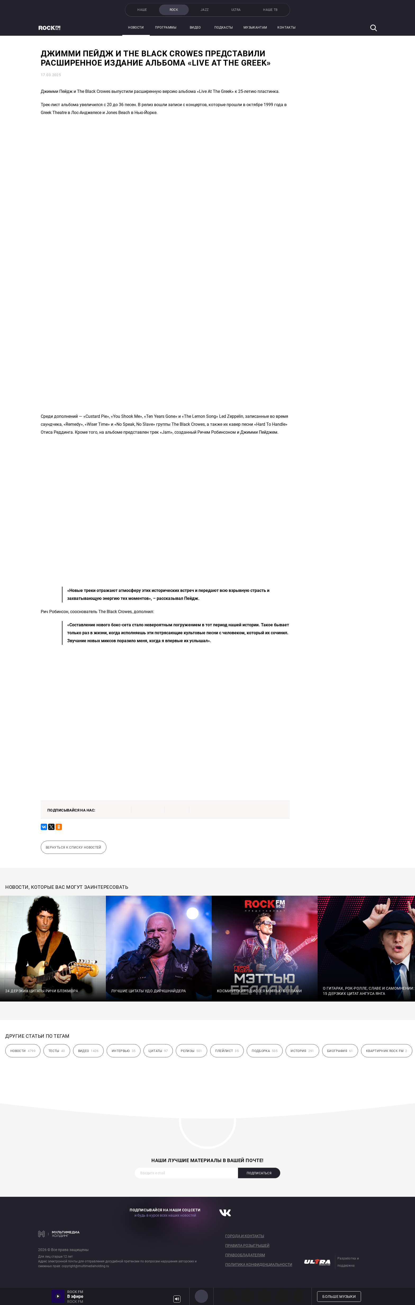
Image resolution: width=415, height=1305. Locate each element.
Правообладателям (245, 1255)
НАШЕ (142, 10)
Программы (165, 27)
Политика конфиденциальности (258, 1264)
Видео (195, 27)
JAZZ (205, 10)
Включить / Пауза (58, 1296)
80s (299, 1296)
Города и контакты (244, 1236)
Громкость (177, 1299)
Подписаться (259, 1173)
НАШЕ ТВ (270, 10)
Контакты (286, 27)
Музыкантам (255, 27)
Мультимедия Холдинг (59, 1234)
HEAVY (247, 1296)
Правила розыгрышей (247, 1245)
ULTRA (236, 10)
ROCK (174, 10)
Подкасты (223, 27)
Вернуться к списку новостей (73, 847)
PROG (229, 1296)
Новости (136, 27)
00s (264, 1296)
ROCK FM (201, 1296)
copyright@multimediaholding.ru (85, 1266)
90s (282, 1296)
